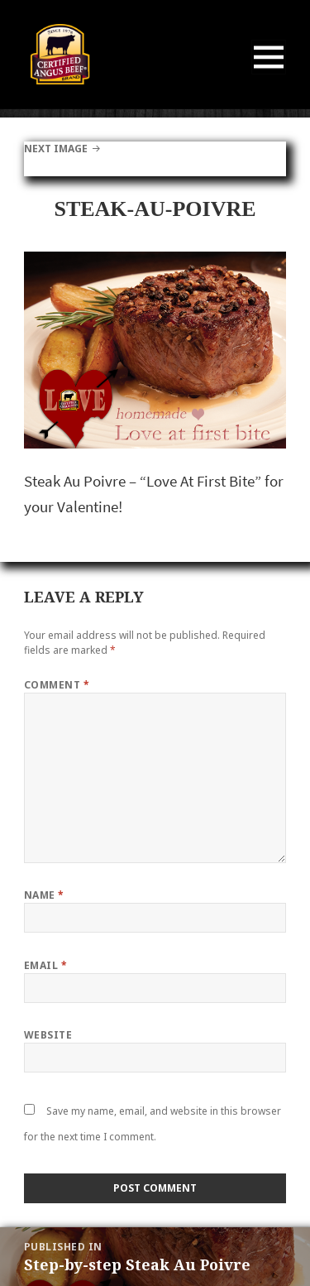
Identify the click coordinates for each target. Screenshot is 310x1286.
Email (45, 965)
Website (48, 1035)
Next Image (56, 149)
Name (44, 895)
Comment (56, 685)
